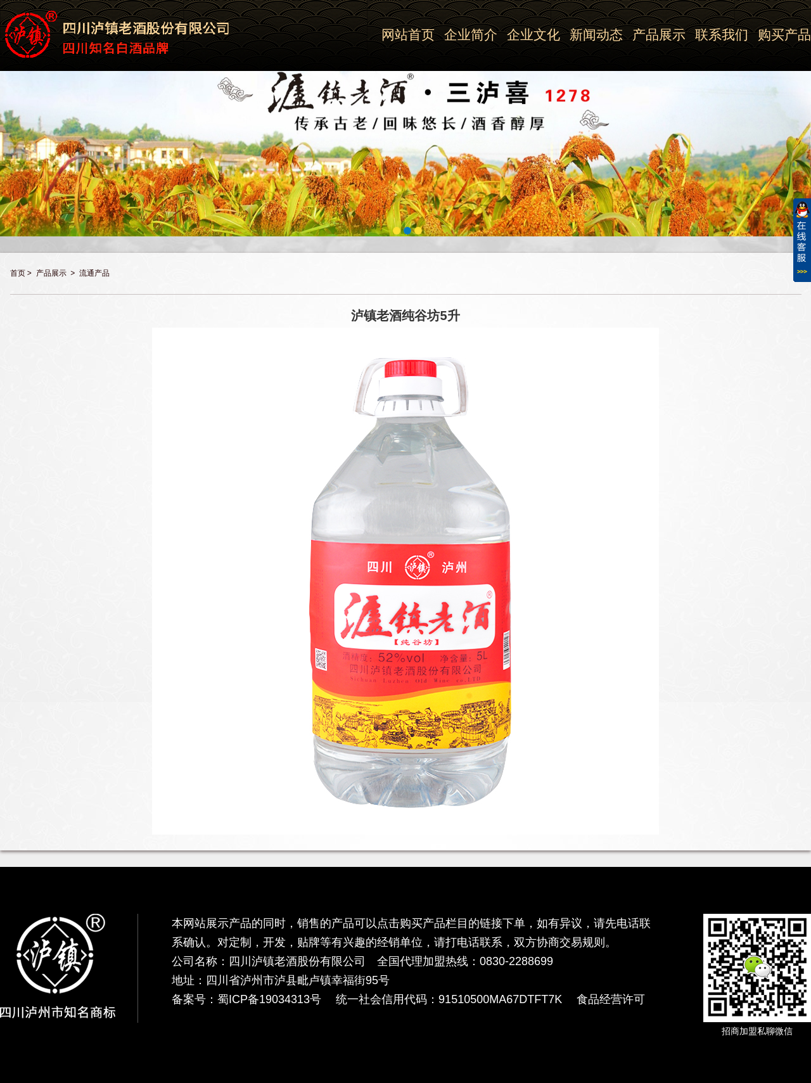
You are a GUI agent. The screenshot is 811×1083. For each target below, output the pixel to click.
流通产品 (94, 273)
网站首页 (408, 34)
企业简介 (470, 34)
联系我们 (721, 34)
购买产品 (784, 34)
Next (803, 112)
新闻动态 (596, 34)
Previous (7, 112)
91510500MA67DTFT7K (500, 999)
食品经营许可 (611, 999)
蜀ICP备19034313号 (269, 999)
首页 (17, 273)
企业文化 (533, 34)
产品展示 (659, 34)
